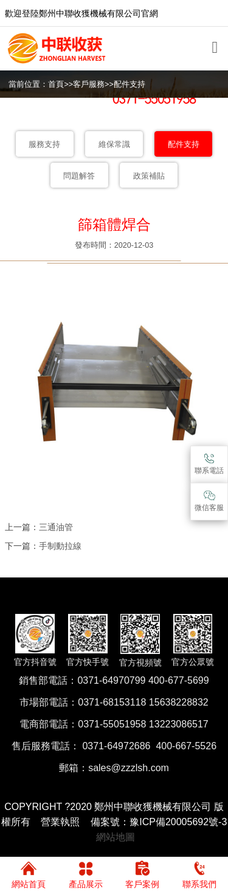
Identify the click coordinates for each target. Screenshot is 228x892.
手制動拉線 (60, 546)
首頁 (56, 84)
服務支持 (44, 144)
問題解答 (79, 176)
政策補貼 (149, 176)
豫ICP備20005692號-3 (178, 822)
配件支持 (129, 84)
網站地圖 (115, 837)
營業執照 (60, 822)
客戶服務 (89, 84)
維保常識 (114, 144)
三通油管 (56, 527)
